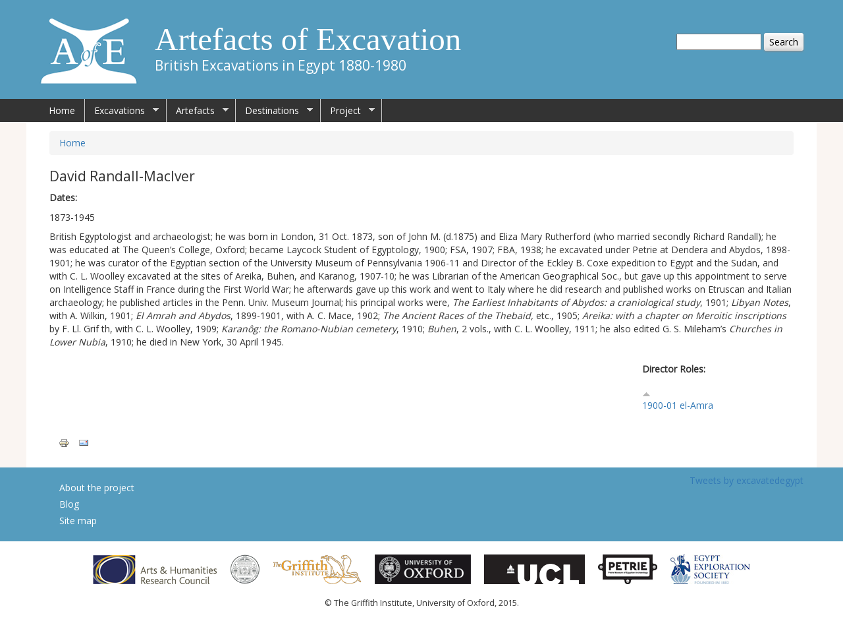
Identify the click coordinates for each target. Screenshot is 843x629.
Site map (78, 520)
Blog (69, 504)
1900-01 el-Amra (677, 405)
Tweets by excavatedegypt (746, 480)
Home (62, 110)
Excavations (122, 110)
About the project (96, 487)
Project (348, 110)
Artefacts (198, 110)
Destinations (274, 110)
